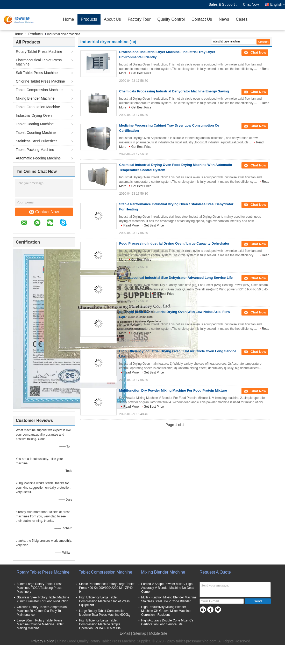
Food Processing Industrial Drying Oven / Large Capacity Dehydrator (174, 243)
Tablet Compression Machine (39, 90)
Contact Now (44, 212)
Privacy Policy (42, 641)
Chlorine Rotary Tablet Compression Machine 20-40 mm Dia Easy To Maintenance (42, 611)
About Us (112, 19)
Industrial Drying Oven (34, 115)
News (224, 19)
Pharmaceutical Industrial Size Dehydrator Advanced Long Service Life (176, 278)
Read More (131, 225)
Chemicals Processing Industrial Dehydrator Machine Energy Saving (174, 91)
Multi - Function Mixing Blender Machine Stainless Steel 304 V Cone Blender (168, 599)
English (277, 4)
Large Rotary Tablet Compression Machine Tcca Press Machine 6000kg (105, 613)
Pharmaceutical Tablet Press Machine (39, 62)
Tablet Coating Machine (35, 124)
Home (68, 19)
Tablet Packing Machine (35, 150)
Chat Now (251, 4)
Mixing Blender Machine (35, 98)
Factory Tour (139, 19)
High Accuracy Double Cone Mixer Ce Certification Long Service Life (167, 622)
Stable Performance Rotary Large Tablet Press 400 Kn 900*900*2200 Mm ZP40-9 (106, 587)
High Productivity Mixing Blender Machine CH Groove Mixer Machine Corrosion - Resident (165, 611)
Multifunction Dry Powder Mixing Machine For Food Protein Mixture (173, 390)
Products (89, 19)
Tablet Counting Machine (36, 132)
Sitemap (139, 633)
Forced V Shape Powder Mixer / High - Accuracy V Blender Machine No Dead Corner (167, 587)
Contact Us (201, 19)
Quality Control (171, 19)
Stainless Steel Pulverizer (36, 141)
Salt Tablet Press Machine (37, 73)
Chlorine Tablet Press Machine (40, 81)
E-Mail (125, 633)
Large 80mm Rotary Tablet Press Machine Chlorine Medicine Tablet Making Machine (40, 624)
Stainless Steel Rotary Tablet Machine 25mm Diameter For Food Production (43, 599)
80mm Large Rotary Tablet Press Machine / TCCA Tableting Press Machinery (39, 587)
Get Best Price (141, 73)
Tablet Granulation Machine (38, 107)
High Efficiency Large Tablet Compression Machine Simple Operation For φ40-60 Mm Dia (100, 624)
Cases (241, 19)
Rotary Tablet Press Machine (39, 51)
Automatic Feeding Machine (38, 158)
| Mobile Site (157, 633)
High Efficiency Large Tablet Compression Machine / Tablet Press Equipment (104, 601)
